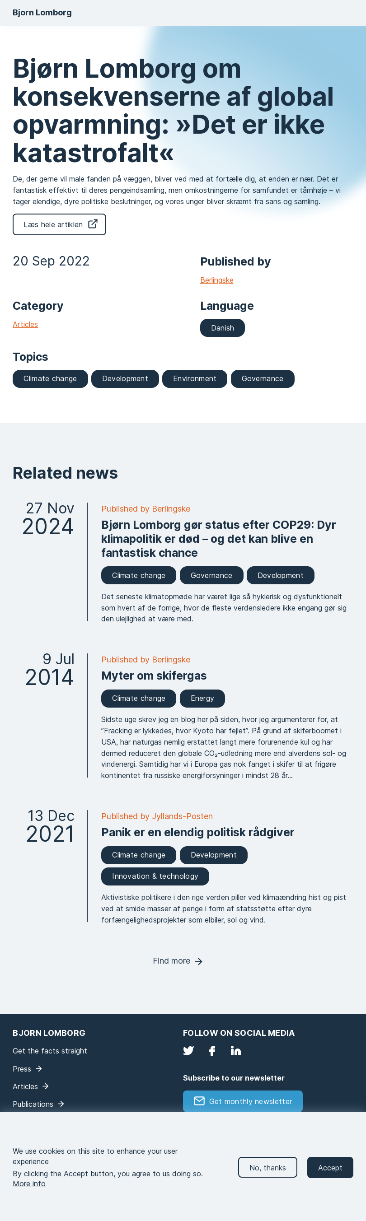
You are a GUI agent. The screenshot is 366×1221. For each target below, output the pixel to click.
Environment (194, 378)
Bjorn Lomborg (42, 12)
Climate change (50, 378)
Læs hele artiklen (53, 224)
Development (125, 378)
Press (22, 1068)
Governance (263, 378)
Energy (203, 698)
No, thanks (267, 1176)
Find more (171, 960)
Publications (33, 1104)
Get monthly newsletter (250, 1101)
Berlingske (217, 279)
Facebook (211, 1050)
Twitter (188, 1050)
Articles (25, 324)
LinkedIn (235, 1050)
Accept (330, 1176)
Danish (223, 327)
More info (29, 1192)
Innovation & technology (155, 876)
